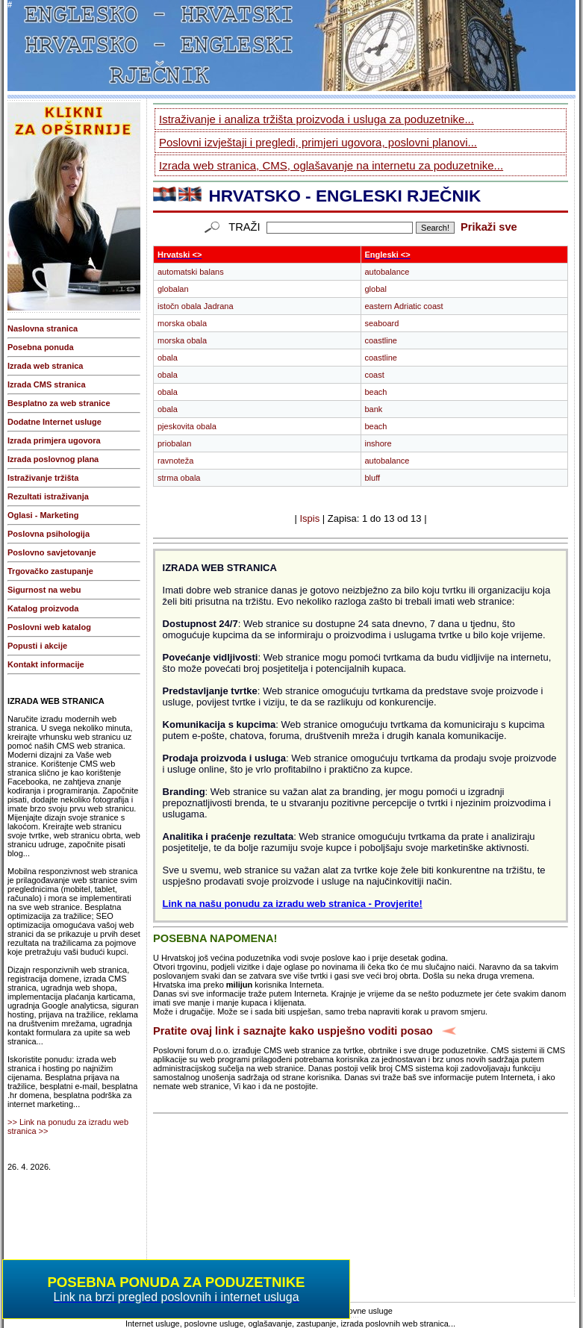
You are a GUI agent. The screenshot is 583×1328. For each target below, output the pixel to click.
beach (376, 391)
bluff (373, 477)
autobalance (387, 271)
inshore (378, 443)
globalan (173, 288)
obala (168, 357)
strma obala (179, 477)
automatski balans (191, 271)
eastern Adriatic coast (404, 306)
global (376, 288)
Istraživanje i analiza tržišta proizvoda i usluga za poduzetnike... (316, 119)
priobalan (174, 443)
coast (374, 374)
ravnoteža (175, 460)
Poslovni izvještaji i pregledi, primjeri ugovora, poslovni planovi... (318, 142)
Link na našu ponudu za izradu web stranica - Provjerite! (293, 903)
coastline (381, 340)
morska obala (182, 323)
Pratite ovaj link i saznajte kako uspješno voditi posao (293, 1031)
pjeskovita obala (187, 426)
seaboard (382, 323)
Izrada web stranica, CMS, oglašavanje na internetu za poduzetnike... (331, 165)
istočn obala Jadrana (196, 306)
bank (374, 409)
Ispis (309, 518)
